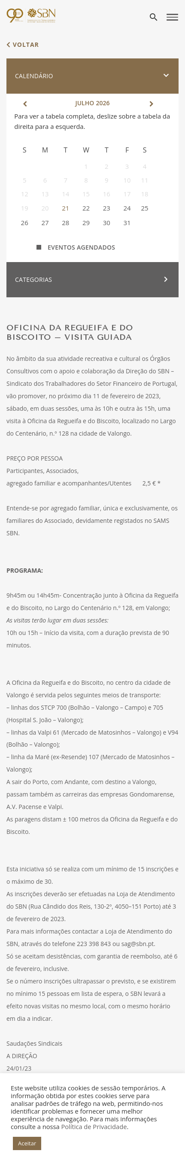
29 (86, 222)
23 (106, 208)
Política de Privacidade (94, 1126)
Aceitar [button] (27, 1143)
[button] (92, 76)
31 (127, 222)
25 (144, 208)
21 (65, 208)
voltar (22, 44)
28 (65, 222)
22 (86, 208)
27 (45, 222)
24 (127, 208)
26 (24, 222)
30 (106, 222)
